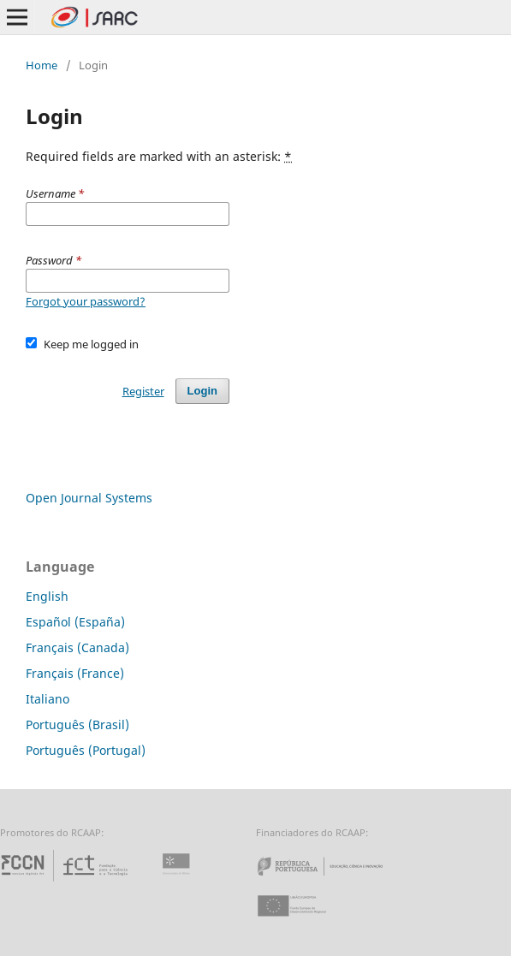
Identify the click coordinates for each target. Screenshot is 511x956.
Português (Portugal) (86, 750)
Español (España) (75, 622)
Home (41, 65)
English (47, 596)
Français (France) (75, 673)
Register (143, 391)
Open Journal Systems (89, 498)
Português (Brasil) (77, 724)
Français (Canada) (77, 647)
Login (202, 390)
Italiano (47, 699)
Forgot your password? (86, 301)
